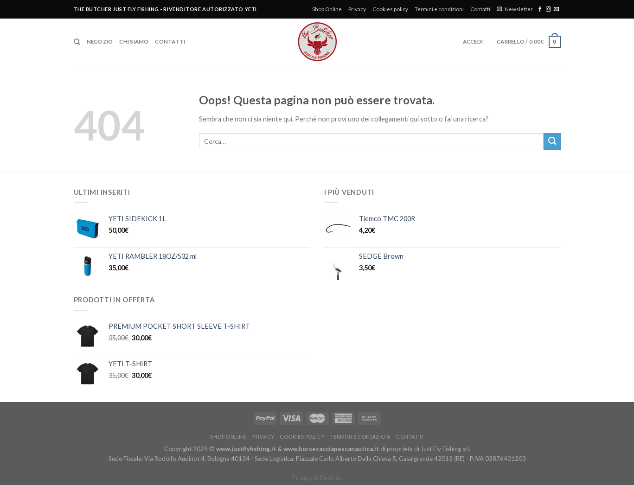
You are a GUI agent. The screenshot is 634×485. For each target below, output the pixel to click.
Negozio (100, 41)
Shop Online (327, 9)
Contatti (480, 9)
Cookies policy (390, 9)
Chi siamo (133, 41)
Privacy (357, 9)
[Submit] (552, 141)
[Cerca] (77, 42)
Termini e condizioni (439, 9)
